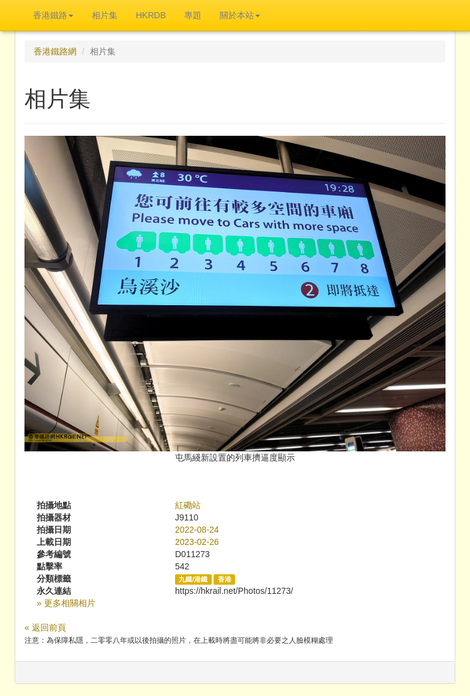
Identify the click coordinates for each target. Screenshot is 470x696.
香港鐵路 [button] (53, 15)
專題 (192, 15)
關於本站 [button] (240, 15)
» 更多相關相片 (66, 603)
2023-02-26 (197, 542)
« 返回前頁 (45, 627)
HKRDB (151, 15)
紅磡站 (188, 505)
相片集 (105, 15)
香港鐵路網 (55, 51)
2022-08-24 (197, 530)
